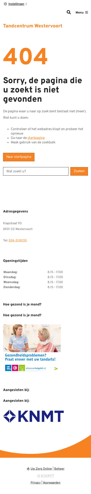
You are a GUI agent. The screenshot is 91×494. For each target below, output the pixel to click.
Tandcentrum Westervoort (32, 26)
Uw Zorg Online (41, 469)
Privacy (36, 483)
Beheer (59, 469)
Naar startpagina (18, 157)
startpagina (36, 138)
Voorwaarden (51, 483)
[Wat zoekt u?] (35, 171)
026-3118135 (18, 241)
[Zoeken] (69, 13)
